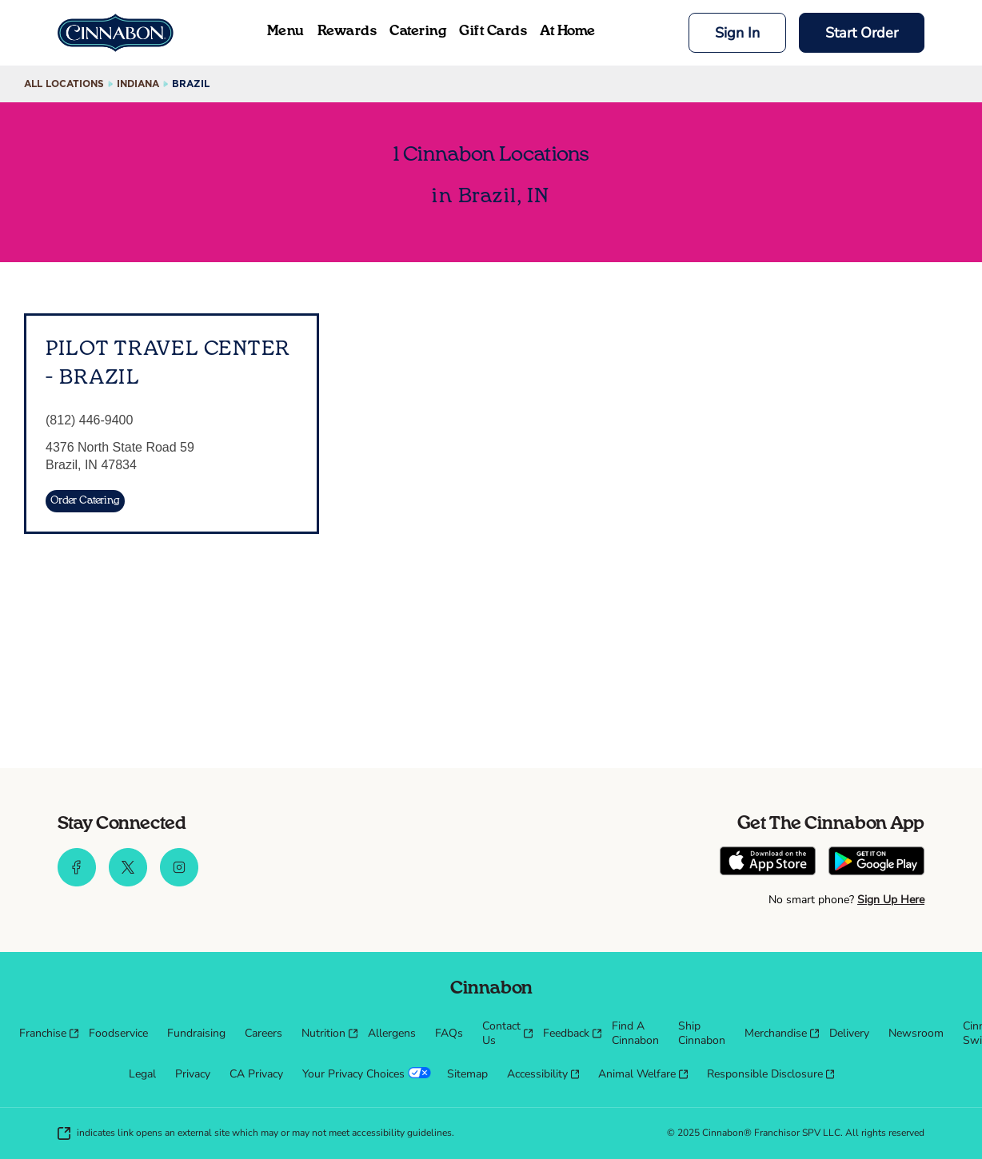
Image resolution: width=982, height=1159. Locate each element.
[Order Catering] (85, 501)
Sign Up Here (890, 899)
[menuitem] (44, 1033)
